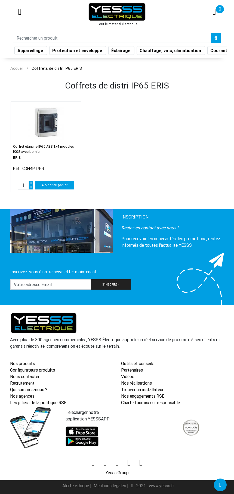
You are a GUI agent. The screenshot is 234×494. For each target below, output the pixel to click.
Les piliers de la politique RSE (38, 402)
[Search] (112, 39)
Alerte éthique (76, 485)
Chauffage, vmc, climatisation (171, 51)
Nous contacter (24, 376)
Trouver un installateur (142, 389)
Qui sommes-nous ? (28, 389)
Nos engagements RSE (142, 396)
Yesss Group (117, 472)
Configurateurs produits (32, 370)
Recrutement (22, 383)
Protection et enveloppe (77, 51)
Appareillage (30, 51)
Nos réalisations (136, 383)
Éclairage (121, 51)
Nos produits (22, 363)
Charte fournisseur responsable (150, 402)
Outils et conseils (137, 363)
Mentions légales (110, 485)
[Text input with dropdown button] (50, 284)
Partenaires (132, 370)
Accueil (16, 68)
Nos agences (22, 396)
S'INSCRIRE (109, 284)
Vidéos (127, 376)
